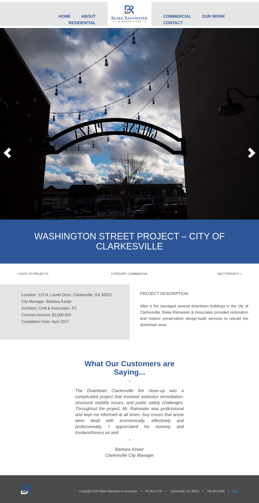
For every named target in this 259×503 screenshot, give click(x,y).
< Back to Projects (32, 274)
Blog (235, 491)
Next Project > (229, 274)
